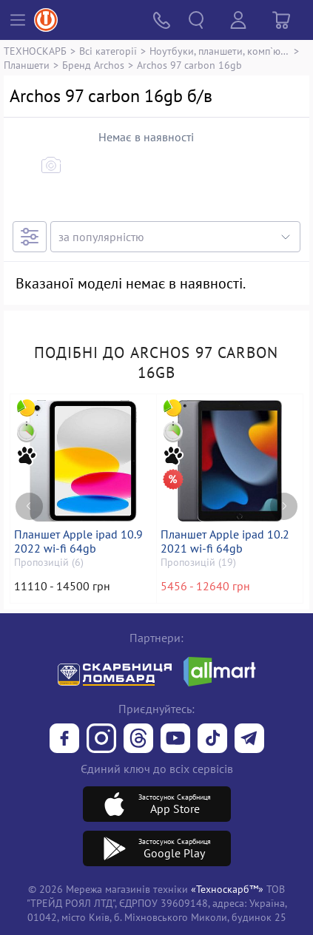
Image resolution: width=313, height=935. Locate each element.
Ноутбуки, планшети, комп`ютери (219, 51)
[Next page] (283, 506)
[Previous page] (29, 506)
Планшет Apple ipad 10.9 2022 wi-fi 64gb (78, 541)
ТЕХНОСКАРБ (35, 51)
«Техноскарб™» (227, 889)
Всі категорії (108, 51)
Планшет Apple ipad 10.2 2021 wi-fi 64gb (225, 541)
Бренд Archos (93, 65)
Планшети (27, 65)
